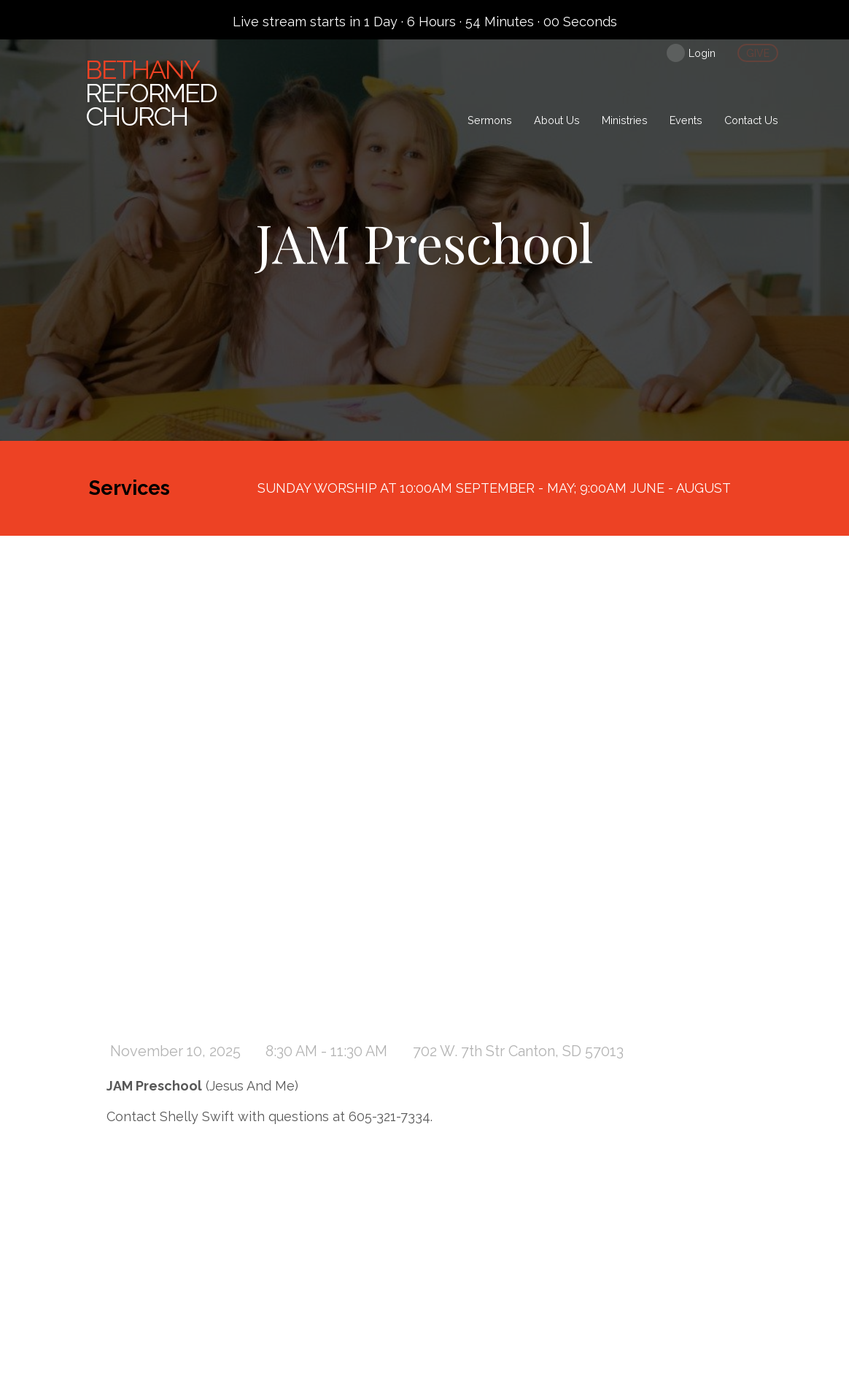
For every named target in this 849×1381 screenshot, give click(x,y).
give (757, 53)
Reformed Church (151, 93)
